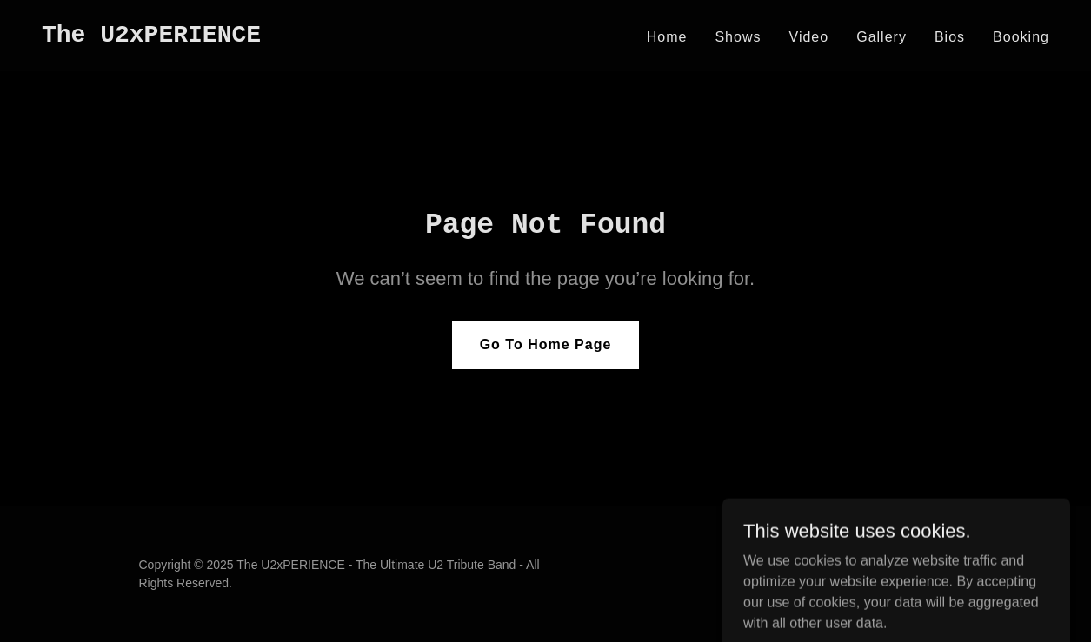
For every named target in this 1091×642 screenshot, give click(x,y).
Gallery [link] (881, 37)
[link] (151, 37)
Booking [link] (1021, 37)
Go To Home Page (546, 344)
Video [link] (809, 37)
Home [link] (667, 37)
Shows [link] (738, 37)
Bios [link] (950, 37)
